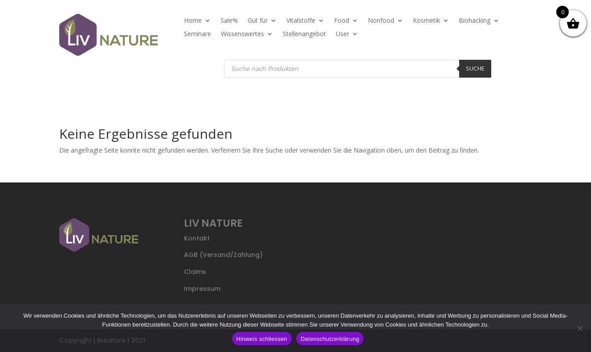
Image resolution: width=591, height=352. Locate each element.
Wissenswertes (242, 34)
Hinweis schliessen (261, 338)
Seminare (197, 34)
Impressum (202, 288)
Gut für (258, 21)
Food (341, 21)
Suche (475, 68)
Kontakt (197, 238)
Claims (195, 271)
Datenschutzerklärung (330, 338)
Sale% (229, 21)
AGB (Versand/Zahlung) (223, 254)
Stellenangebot (304, 34)
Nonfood (381, 21)
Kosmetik (426, 21)
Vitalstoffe (300, 21)
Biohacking (474, 21)
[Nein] (579, 328)
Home (193, 21)
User (342, 34)
